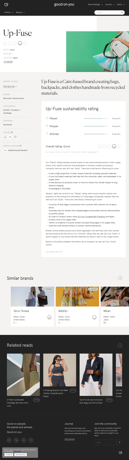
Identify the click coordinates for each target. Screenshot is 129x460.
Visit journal (70, 439)
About (119, 5)
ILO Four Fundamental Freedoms (92, 217)
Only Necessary (21, 454)
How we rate (92, 152)
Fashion (7, 12)
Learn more (17, 451)
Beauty (19, 12)
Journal (108, 5)
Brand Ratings (94, 5)
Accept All (9, 454)
